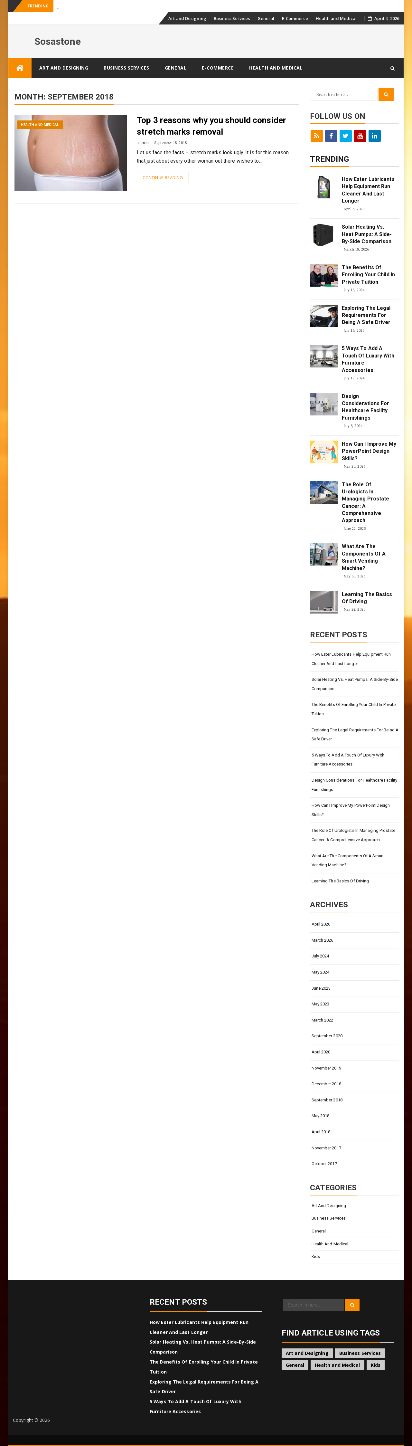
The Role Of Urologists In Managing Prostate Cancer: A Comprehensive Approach (365, 502)
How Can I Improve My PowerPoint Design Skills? (369, 451)
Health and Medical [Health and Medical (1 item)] (337, 1365)
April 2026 (321, 924)
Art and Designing (187, 18)
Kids (316, 1256)
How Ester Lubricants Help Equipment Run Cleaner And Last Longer (368, 190)
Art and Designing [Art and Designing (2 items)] (307, 1353)
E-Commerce (295, 18)
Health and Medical (336, 18)
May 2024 (321, 972)
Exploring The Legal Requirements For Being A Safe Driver (366, 315)
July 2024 (320, 956)
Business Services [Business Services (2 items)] (360, 1353)
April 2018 (321, 1131)
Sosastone (57, 41)
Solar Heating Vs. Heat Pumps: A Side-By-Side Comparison (367, 234)
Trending (329, 159)
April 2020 (321, 1052)
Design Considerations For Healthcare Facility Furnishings (365, 407)
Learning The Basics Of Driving (367, 597)
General (266, 18)
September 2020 (327, 1035)
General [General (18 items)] (295, 1365)
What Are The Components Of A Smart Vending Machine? (364, 557)
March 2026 (322, 940)
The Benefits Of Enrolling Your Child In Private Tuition (368, 274)
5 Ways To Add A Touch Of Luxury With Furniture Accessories (368, 359)
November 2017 (326, 1148)
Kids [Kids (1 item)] (375, 1365)
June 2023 (321, 988)
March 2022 (322, 1020)
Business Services (232, 18)
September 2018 (327, 1100)
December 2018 (326, 1083)
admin (143, 142)
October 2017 (324, 1163)
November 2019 (326, 1068)
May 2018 (321, 1115)
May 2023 (321, 1004)
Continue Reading (163, 177)
